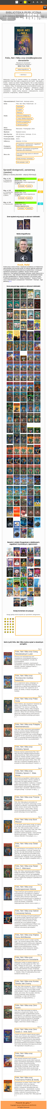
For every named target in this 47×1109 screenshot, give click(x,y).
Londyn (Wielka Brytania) (24, 118)
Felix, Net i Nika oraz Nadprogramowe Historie (25, 888)
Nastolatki (20, 106)
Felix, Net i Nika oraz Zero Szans (26, 1006)
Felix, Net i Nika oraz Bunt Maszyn (26, 821)
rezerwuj (29, 208)
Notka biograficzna (23, 69)
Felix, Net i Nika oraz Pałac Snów (26, 700)
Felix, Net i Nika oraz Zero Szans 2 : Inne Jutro (26, 1030)
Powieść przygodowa (23, 122)
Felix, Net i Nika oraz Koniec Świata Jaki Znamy (27, 982)
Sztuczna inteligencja (23, 115)
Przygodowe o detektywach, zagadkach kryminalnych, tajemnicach (29, 144)
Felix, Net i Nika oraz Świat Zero (26, 845)
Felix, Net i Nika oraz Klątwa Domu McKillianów (27, 936)
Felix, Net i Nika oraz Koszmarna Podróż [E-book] (27, 1078)
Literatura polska (22, 125)
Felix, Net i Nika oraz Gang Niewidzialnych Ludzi (26, 653)
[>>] (10, 281)
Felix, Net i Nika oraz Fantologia (24, 1054)
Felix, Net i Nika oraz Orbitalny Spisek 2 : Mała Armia (25, 773)
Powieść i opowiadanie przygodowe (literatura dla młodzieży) (27, 149)
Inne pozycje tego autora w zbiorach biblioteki (28, 154)
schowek (21, 186)
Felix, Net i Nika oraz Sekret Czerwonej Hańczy (27, 912)
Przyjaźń (19, 109)
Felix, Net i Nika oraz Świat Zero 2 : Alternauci (26, 867)
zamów (29, 186)
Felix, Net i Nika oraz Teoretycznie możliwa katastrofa (24, 678)
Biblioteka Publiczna (23, 12)
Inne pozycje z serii (22, 162)
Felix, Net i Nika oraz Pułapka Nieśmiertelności (27, 725)
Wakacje (19, 112)
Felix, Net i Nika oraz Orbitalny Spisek (24, 748)
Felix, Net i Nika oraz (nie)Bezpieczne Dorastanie (26, 958)
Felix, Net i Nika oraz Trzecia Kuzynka (27, 798)
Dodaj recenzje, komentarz (25, 158)
